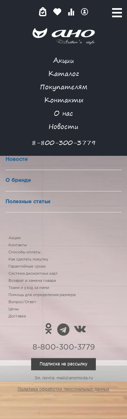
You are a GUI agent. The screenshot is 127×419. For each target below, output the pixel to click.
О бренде (18, 180)
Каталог (63, 73)
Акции (63, 60)
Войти (84, 11)
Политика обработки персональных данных (63, 389)
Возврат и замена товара (32, 280)
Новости (63, 126)
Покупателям (63, 86)
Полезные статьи (27, 202)
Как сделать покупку (28, 259)
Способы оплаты (24, 252)
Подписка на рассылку (63, 364)
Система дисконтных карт (33, 273)
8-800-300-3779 (63, 142)
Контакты (63, 99)
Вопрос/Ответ (22, 302)
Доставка (17, 316)
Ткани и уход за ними (28, 288)
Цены (13, 309)
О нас (63, 113)
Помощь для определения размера (42, 295)
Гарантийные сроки (27, 266)
